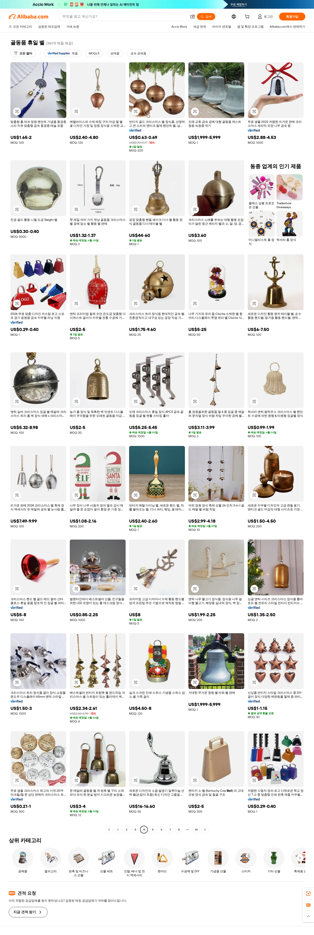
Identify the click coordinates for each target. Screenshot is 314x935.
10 (196, 829)
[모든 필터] (23, 53)
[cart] (248, 17)
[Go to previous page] (109, 830)
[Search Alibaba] (124, 16)
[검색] (206, 16)
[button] (192, 16)
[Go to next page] (205, 830)
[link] (308, 893)
